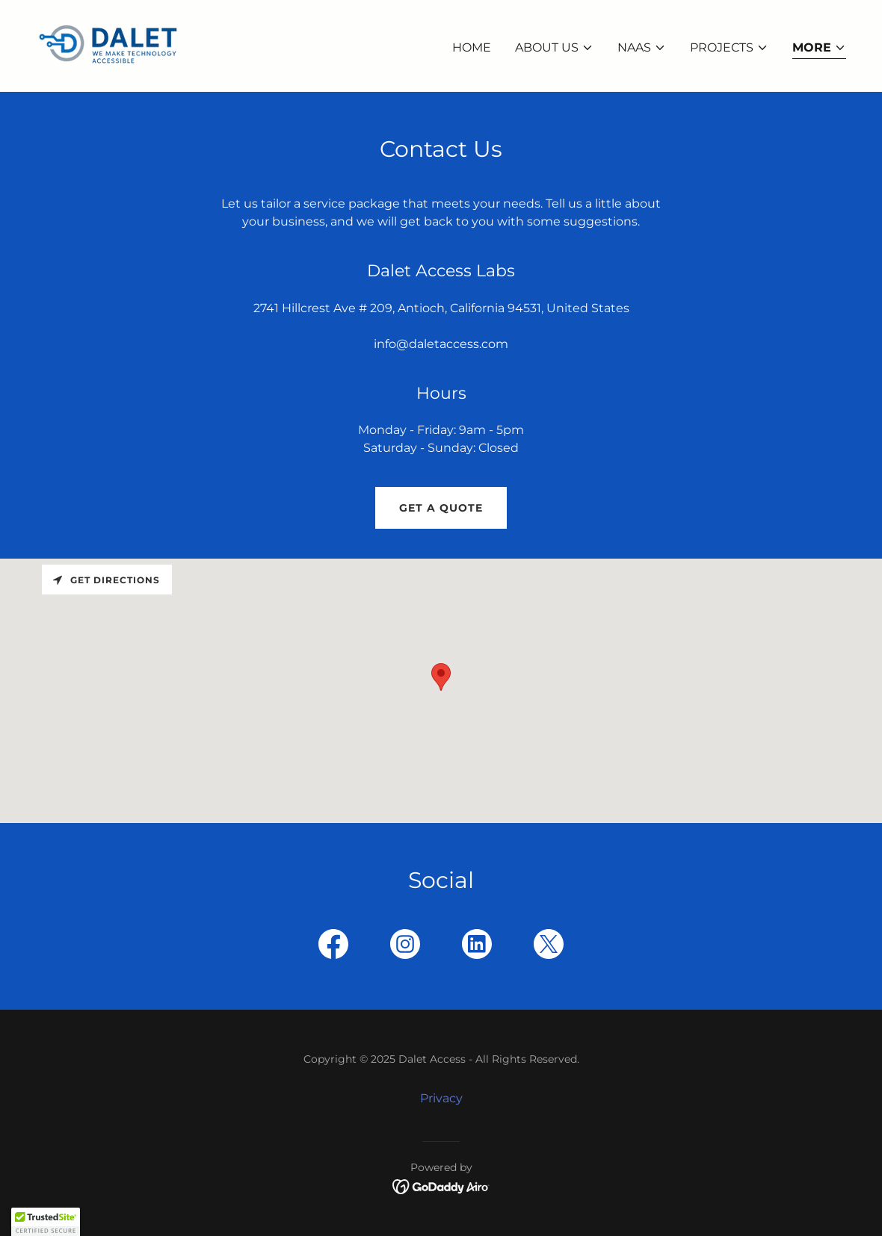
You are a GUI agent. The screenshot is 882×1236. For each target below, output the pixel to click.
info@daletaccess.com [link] (441, 344)
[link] (107, 45)
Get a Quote (441, 508)
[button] (554, 48)
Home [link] (471, 47)
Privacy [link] (441, 1098)
